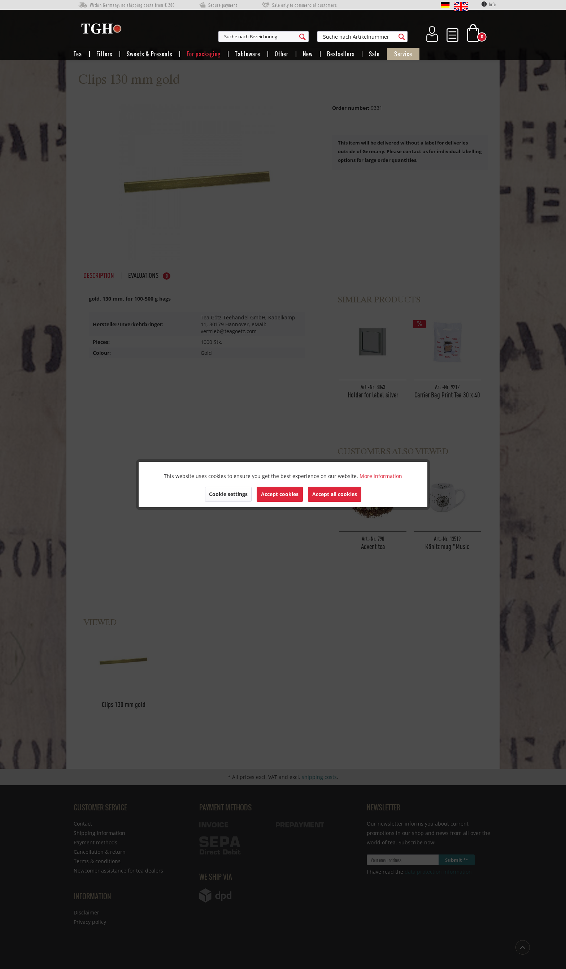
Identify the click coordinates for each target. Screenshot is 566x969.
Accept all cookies (334, 494)
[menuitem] (299, 36)
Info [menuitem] (489, 4)
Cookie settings (228, 494)
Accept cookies (280, 494)
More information (381, 476)
